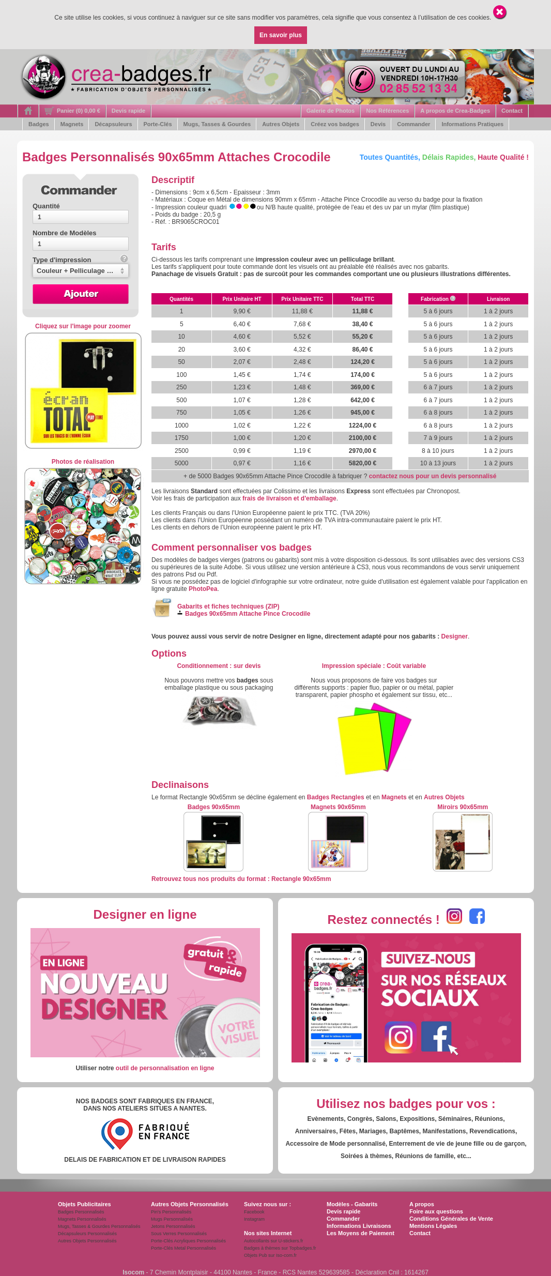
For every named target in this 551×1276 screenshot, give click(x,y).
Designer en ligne (144, 914)
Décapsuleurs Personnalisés (87, 1233)
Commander (413, 124)
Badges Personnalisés (81, 1211)
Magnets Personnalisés (82, 1219)
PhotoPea (203, 589)
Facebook (254, 1211)
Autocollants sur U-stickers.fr (273, 1240)
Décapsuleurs (113, 124)
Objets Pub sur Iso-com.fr (270, 1255)
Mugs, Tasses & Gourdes (217, 124)
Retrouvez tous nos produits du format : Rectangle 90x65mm (241, 879)
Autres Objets (280, 124)
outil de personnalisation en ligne (165, 1068)
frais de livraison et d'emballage (289, 498)
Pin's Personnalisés (171, 1211)
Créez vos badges (335, 124)
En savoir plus (280, 35)
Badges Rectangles (335, 797)
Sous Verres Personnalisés (179, 1233)
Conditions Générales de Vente (451, 1219)
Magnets (72, 124)
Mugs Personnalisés (172, 1219)
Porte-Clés (158, 124)
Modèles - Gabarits (352, 1204)
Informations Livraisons (359, 1226)
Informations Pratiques (472, 124)
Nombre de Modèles (65, 233)
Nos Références (387, 111)
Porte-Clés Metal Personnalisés (183, 1248)
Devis (378, 124)
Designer (454, 636)
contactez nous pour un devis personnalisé (433, 476)
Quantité (46, 206)
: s (219, 666)
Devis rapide (128, 111)
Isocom (133, 1272)
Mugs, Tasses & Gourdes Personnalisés (99, 1226)
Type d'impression (80, 260)
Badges (38, 124)
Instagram (254, 1219)
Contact (512, 111)
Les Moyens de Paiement (360, 1233)
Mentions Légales (433, 1226)
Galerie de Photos (331, 111)
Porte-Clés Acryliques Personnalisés (188, 1240)
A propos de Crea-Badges (455, 111)
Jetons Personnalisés (173, 1226)
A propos (421, 1204)
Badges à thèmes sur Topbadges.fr (280, 1248)
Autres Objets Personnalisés (87, 1240)
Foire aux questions (436, 1211)
